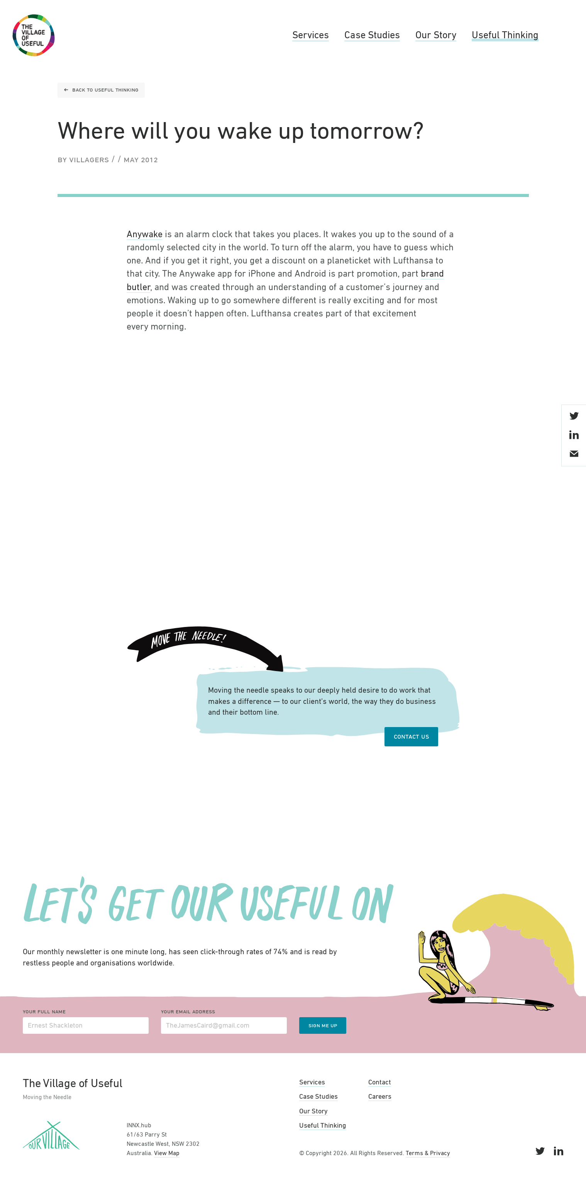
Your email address (188, 1012)
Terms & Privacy (428, 1153)
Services (310, 36)
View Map (167, 1153)
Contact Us (411, 736)
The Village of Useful (33, 35)
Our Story (435, 36)
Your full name (44, 1012)
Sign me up (322, 1026)
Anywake (145, 234)
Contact (379, 1082)
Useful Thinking (505, 36)
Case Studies (372, 36)
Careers (379, 1096)
